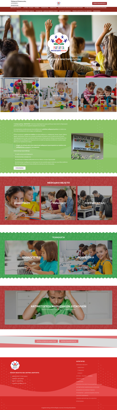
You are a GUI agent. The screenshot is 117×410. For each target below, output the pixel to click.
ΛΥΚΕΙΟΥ (80, 373)
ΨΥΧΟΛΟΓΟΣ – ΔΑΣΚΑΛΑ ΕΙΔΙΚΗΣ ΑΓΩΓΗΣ (87, 393)
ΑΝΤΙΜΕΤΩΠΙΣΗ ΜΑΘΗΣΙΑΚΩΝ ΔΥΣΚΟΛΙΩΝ (87, 387)
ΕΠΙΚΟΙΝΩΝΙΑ (80, 401)
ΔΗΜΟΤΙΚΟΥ (81, 367)
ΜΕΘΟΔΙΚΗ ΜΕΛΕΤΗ (81, 364)
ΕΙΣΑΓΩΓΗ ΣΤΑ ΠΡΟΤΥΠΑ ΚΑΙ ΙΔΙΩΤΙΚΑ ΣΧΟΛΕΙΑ (89, 384)
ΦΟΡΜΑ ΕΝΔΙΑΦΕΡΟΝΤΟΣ (99, 3)
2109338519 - (14, 3)
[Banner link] (19, 95)
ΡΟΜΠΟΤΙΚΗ (79, 381)
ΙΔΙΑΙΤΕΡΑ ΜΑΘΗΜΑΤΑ (82, 395)
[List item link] (25, 379)
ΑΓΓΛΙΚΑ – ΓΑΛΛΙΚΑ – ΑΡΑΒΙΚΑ (84, 376)
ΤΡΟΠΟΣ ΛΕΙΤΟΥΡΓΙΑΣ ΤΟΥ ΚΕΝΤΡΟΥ (86, 398)
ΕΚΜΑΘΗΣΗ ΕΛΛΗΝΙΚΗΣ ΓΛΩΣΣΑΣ (85, 390)
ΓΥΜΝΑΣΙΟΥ (81, 370)
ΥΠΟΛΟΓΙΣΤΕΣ (80, 378)
